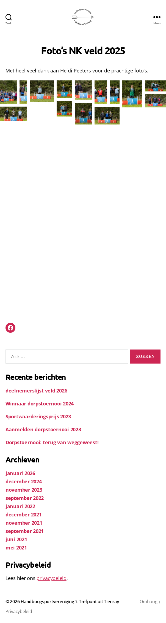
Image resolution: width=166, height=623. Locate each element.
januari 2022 (20, 506)
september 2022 (24, 498)
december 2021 (23, 514)
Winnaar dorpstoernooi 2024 (39, 403)
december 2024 (23, 481)
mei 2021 (16, 547)
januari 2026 (20, 473)
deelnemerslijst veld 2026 (36, 390)
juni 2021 (16, 539)
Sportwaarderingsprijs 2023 (38, 416)
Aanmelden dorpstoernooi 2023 (43, 429)
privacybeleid (52, 578)
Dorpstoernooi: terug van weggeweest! (51, 442)
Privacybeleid (18, 611)
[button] (8, 92)
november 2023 (23, 489)
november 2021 (23, 522)
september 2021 (24, 531)
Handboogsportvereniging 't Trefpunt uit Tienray (70, 601)
